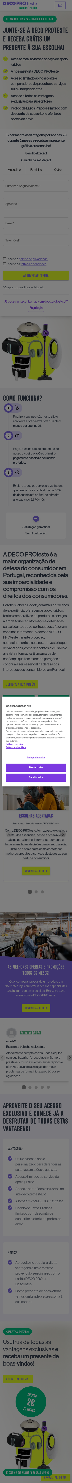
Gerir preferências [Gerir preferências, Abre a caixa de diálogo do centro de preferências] (36, 757)
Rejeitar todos (36, 767)
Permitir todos (36, 777)
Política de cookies (14, 744)
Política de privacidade (16, 747)
